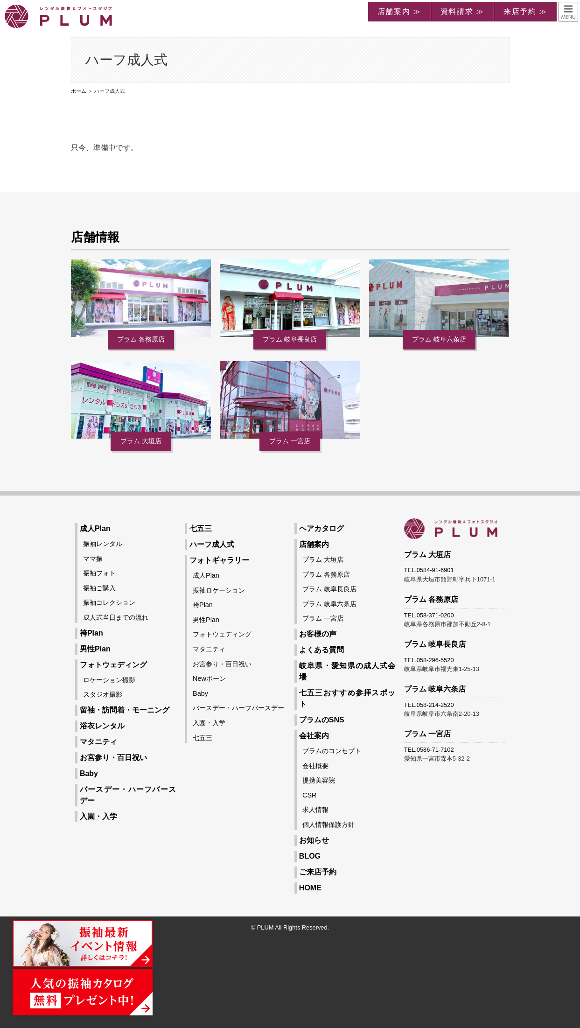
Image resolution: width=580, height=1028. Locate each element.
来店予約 (519, 11)
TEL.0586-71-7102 (429, 749)
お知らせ (314, 840)
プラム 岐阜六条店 (439, 339)
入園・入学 (98, 816)
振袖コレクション (109, 602)
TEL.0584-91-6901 (429, 569)
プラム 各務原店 (141, 339)
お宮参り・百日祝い (113, 758)
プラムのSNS (321, 720)
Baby (89, 773)
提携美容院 (318, 780)
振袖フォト (99, 573)
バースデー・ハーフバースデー (238, 708)
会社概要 (315, 765)
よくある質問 (321, 650)
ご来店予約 (317, 872)
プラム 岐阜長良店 (290, 339)
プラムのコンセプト (331, 751)
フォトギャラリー (219, 560)
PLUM (265, 927)
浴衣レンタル (102, 726)
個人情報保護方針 (328, 824)
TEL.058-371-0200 (429, 615)
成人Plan (95, 528)
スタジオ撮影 (102, 694)
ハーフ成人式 (211, 544)
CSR (309, 795)
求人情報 (315, 809)
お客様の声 (317, 634)
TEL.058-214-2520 (429, 704)
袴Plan (91, 633)
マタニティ (98, 742)
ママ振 (93, 558)
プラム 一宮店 (289, 441)
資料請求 (456, 11)
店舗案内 (314, 544)
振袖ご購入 (99, 588)
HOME (310, 888)
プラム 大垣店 (140, 441)
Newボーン (209, 678)
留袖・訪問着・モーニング (124, 710)
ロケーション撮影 (109, 680)
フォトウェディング (113, 665)
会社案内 (314, 736)
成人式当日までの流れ (115, 617)
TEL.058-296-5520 (429, 660)
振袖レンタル (102, 543)
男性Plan (95, 649)
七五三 (200, 528)
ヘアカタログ (321, 528)
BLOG (310, 856)
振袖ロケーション (219, 590)
